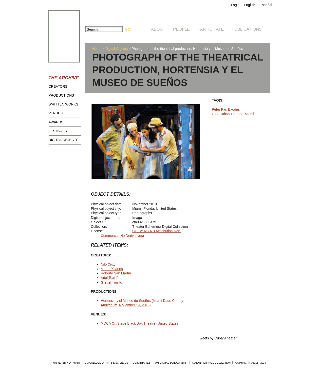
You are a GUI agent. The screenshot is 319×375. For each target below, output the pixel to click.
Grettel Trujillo (111, 282)
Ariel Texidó (109, 278)
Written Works (63, 104)
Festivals (58, 131)
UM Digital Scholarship (171, 362)
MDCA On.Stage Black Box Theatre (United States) (140, 323)
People (181, 29)
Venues (56, 113)
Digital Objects (63, 140)
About (158, 29)
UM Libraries (141, 362)
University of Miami (66, 362)
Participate (211, 29)
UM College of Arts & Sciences (106, 362)
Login (235, 5)
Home (96, 49)
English (249, 5)
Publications (247, 29)
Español (266, 5)
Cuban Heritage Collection (211, 362)
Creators (58, 86)
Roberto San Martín (116, 273)
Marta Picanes (112, 269)
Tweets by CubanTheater (217, 338)
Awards (56, 122)
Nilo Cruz (108, 264)
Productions (61, 95)
